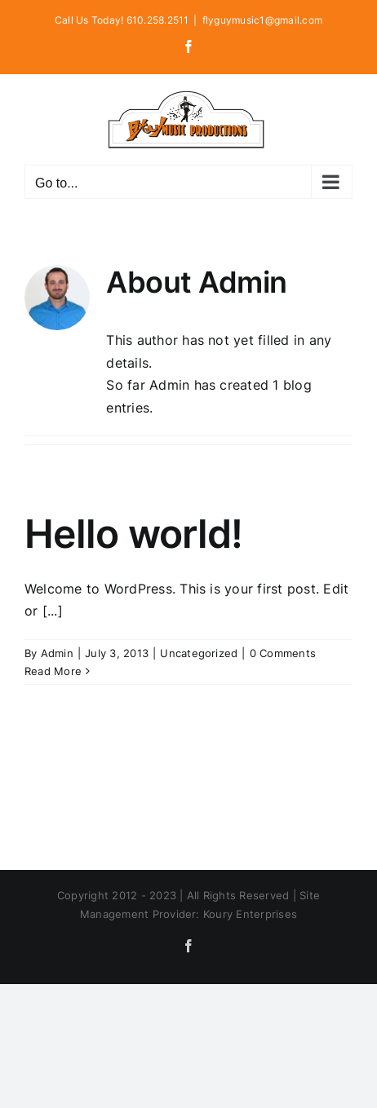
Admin (57, 653)
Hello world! (133, 534)
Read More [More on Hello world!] (53, 671)
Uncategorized (198, 653)
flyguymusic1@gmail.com (262, 20)
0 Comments (283, 653)
